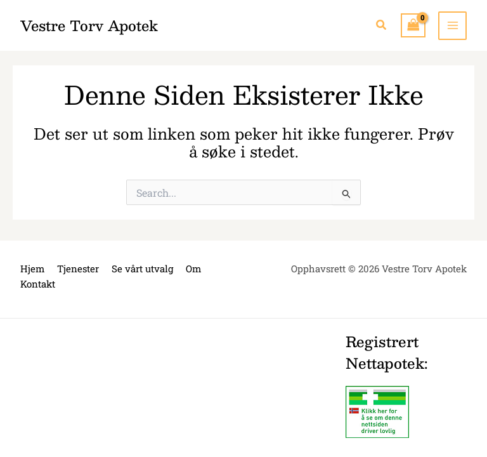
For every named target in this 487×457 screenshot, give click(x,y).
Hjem (32, 268)
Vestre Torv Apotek (89, 25)
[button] (381, 25)
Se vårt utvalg (142, 268)
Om (193, 268)
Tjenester (78, 268)
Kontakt (37, 283)
